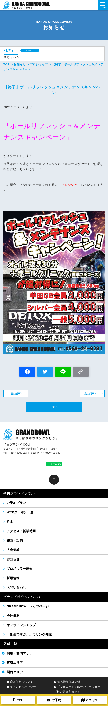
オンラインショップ (21, 625)
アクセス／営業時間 (21, 531)
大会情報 (13, 550)
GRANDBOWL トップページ (28, 606)
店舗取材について (21, 681)
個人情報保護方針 (68, 681)
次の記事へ (90, 393)
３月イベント (13, 57)
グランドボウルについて (22, 597)
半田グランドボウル (19, 493)
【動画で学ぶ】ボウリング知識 (29, 634)
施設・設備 (15, 540)
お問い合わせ (16, 587)
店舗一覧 (10, 644)
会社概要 (13, 615)
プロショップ (39, 64)
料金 (10, 521)
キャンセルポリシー (23, 686)
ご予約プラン (16, 503)
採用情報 (13, 578)
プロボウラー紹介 (19, 568)
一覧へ (54, 406)
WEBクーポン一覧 (20, 512)
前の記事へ (16, 393)
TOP (6, 64)
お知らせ (20, 64)
